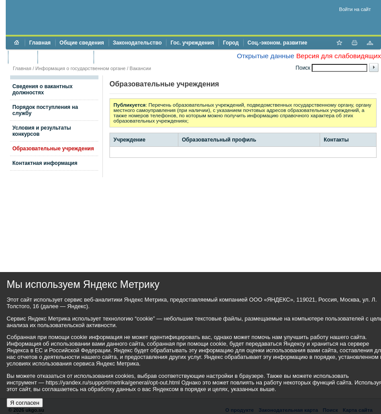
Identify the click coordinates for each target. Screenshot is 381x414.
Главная (40, 43)
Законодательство (137, 43)
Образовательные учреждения (53, 148)
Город (231, 43)
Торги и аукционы (65, 57)
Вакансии (140, 68)
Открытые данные (265, 56)
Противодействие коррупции (136, 57)
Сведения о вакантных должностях (42, 89)
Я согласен (24, 402)
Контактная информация (44, 163)
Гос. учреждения (192, 43)
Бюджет (22, 57)
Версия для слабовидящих (338, 56)
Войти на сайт (355, 9)
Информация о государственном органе (80, 68)
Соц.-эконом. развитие (277, 43)
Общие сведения (82, 43)
